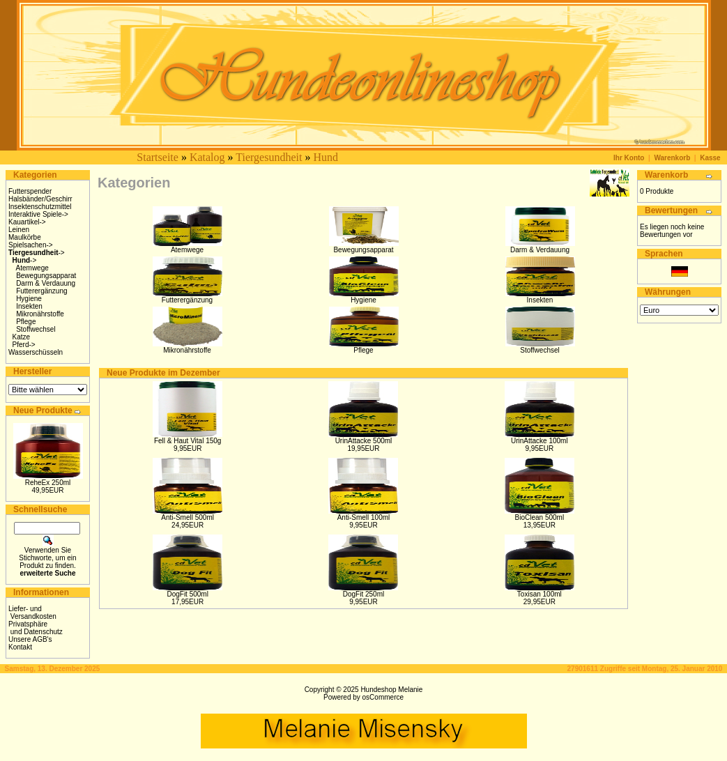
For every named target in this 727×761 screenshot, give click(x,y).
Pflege (26, 321)
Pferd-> (24, 344)
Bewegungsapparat (46, 275)
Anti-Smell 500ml (187, 517)
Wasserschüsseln (35, 352)
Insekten (29, 306)
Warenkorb (672, 158)
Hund (325, 157)
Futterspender (30, 191)
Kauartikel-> (27, 222)
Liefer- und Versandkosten (32, 612)
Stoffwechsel (36, 329)
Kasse (710, 158)
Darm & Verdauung (45, 283)
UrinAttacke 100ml (539, 441)
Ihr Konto (628, 158)
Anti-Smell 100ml (363, 517)
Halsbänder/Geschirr (40, 199)
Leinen (18, 229)
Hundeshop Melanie (391, 689)
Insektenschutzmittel (40, 206)
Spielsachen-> (30, 245)
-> (36, 252)
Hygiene (29, 298)
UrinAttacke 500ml (363, 441)
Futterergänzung (41, 291)
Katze (22, 337)
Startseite (157, 157)
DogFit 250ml (363, 594)
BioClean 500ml (540, 517)
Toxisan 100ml (539, 594)
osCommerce (383, 697)
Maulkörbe (24, 237)
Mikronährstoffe (40, 314)
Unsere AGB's (30, 639)
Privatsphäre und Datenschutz (35, 628)
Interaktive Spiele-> (38, 214)
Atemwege (32, 268)
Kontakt (20, 647)
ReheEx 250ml (48, 482)
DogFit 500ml (187, 594)
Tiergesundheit (269, 157)
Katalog (207, 157)
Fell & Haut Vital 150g (188, 441)
